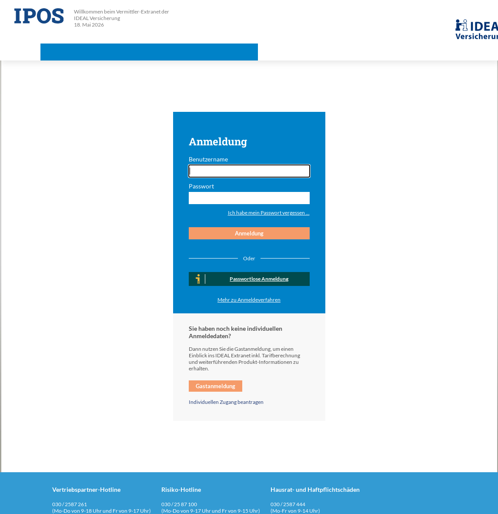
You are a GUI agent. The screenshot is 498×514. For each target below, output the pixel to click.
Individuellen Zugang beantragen (226, 402)
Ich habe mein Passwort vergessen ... (269, 212)
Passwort (201, 186)
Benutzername (208, 159)
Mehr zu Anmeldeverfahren (249, 299)
